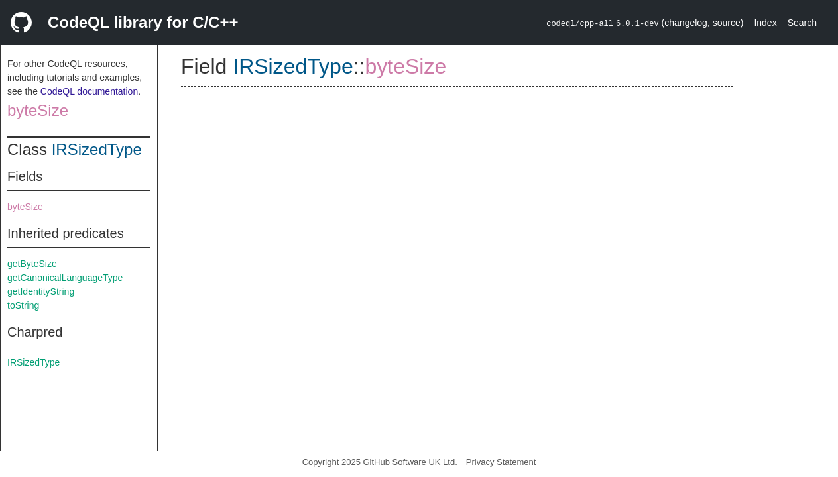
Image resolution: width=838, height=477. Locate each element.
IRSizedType (97, 149)
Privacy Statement (501, 462)
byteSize (37, 110)
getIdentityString (40, 291)
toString (23, 305)
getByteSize (32, 263)
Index (765, 22)
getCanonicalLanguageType (65, 277)
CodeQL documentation (89, 91)
